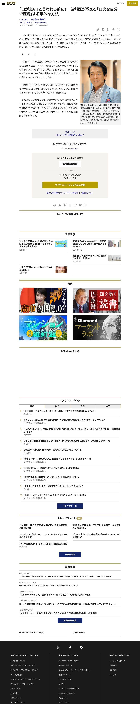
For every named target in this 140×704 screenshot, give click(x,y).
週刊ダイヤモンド (65, 665)
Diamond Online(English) (69, 661)
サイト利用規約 (16, 675)
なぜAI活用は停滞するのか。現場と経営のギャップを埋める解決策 (43, 535)
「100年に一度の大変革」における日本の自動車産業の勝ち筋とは (43, 526)
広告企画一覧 (79, 632)
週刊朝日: (38, 19)
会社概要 (113, 665)
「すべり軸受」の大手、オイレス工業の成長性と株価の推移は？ (43, 545)
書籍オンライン (64, 675)
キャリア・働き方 (25, 23)
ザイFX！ (62, 684)
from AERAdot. (40, 23)
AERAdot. (24, 19)
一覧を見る (70, 554)
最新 (32, 406)
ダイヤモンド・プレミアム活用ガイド (24, 670)
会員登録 (132, 3)
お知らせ (112, 675)
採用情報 (113, 670)
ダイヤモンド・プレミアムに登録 (70, 185)
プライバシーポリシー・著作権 (22, 684)
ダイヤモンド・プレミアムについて (23, 665)
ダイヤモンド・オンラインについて (24, 655)
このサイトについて (17, 661)
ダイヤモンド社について (119, 655)
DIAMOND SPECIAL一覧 (31, 632)
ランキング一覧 (70, 506)
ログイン (120, 3)
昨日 (57, 406)
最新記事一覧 (70, 620)
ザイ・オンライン (65, 679)
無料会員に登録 (70, 164)
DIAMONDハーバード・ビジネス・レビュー (75, 670)
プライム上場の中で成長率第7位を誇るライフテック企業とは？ (97, 535)
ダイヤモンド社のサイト (69, 655)
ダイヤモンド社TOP (117, 661)
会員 (108, 406)
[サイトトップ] (10, 3)
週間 (83, 406)
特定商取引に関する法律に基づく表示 (25, 679)
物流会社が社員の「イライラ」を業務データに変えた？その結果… (97, 526)
